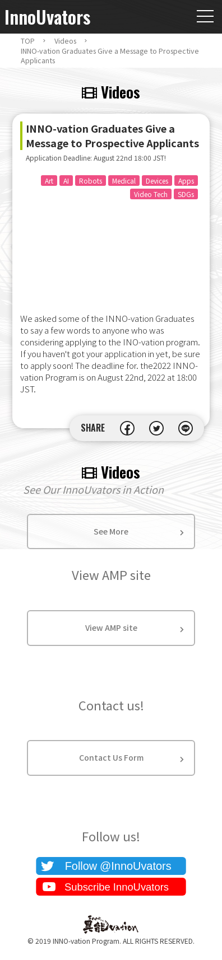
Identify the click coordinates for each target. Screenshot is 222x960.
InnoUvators (47, 17)
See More (111, 531)
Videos (65, 41)
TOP (28, 41)
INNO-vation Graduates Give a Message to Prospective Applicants (110, 55)
